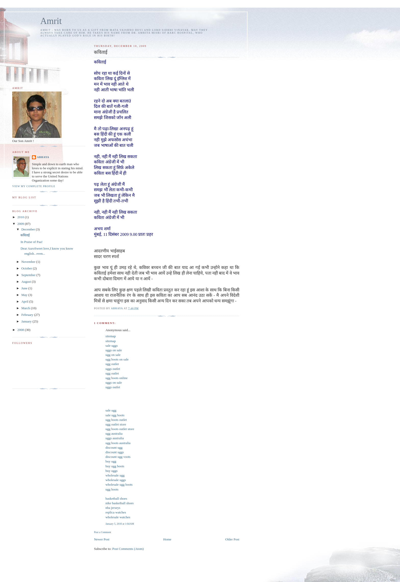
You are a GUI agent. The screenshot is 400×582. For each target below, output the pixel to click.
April (25, 301)
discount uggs (114, 452)
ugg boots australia (117, 443)
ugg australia (113, 433)
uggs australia (114, 438)
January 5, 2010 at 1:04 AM (119, 523)
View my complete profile (33, 186)
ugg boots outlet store (119, 429)
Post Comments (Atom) (128, 549)
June (24, 288)
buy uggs (111, 471)
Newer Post (101, 539)
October (27, 268)
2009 (21, 224)
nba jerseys (112, 508)
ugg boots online (116, 378)
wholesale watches (117, 517)
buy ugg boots (114, 466)
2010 (21, 217)
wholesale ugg (114, 475)
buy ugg (110, 461)
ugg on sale (112, 355)
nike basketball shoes (119, 503)
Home (167, 539)
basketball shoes (116, 498)
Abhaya (43, 157)
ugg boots (111, 489)
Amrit (51, 21)
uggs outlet (112, 369)
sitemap (110, 336)
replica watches (115, 512)
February (27, 315)
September (28, 275)
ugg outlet (112, 364)
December (28, 229)
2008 (21, 330)
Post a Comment (102, 532)
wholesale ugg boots (118, 484)
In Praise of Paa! (31, 242)
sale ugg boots (114, 415)
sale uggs (111, 345)
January (27, 321)
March (26, 308)
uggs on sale (113, 350)
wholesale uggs (115, 480)
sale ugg (110, 410)
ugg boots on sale (117, 359)
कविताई (25, 235)
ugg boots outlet (116, 420)
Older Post (232, 539)
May (24, 295)
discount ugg (113, 447)
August (26, 281)
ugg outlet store (115, 424)
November (28, 262)
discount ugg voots (117, 457)
